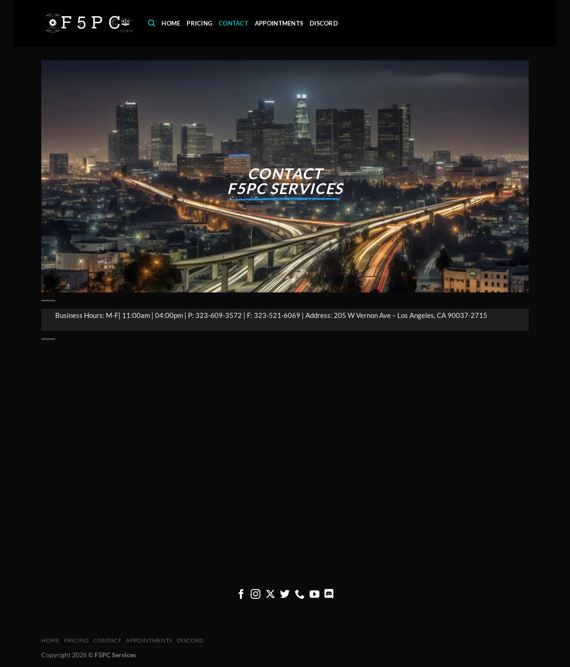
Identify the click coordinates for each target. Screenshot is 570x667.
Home (171, 23)
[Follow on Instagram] (255, 594)
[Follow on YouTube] (314, 594)
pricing (199, 23)
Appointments (279, 23)
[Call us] (299, 594)
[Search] (151, 23)
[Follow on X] (270, 594)
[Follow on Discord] (329, 594)
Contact (233, 23)
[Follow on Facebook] (241, 594)
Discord (324, 23)
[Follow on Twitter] (285, 594)
